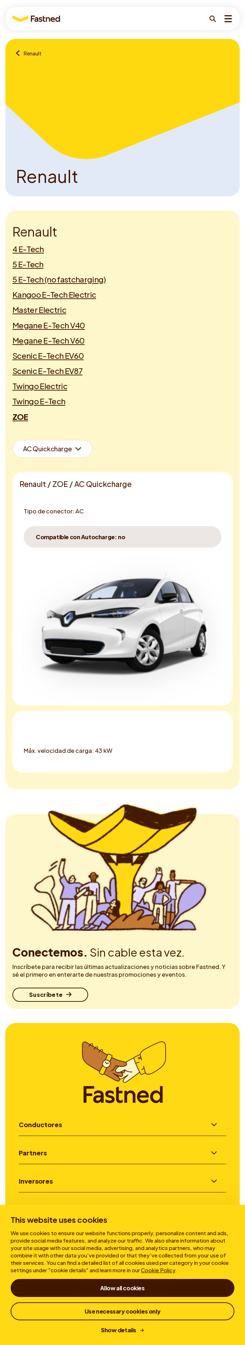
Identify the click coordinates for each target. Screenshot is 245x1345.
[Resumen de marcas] (20, 53)
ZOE (20, 417)
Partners (33, 1153)
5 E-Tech (28, 264)
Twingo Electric (39, 386)
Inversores (36, 1182)
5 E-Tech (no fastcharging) (59, 279)
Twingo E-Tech (38, 401)
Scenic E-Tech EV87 (47, 371)
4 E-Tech (28, 249)
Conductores (40, 1124)
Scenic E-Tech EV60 (48, 356)
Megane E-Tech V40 (48, 325)
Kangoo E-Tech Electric (54, 294)
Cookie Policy (158, 1270)
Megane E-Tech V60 (48, 340)
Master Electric (39, 310)
